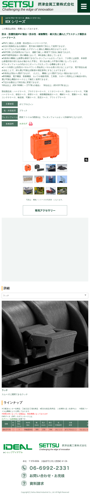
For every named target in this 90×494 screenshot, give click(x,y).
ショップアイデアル (13, 452)
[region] (45, 181)
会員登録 (13, 419)
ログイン (5, 419)
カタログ (26, 123)
